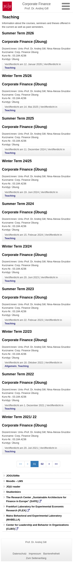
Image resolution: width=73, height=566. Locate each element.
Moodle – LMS (14, 481)
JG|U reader (13, 486)
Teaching (10, 67)
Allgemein (11, 366)
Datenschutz (19, 553)
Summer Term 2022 (18, 374)
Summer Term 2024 (18, 204)
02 (42, 463)
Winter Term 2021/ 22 (19, 417)
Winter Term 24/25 (17, 161)
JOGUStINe (13, 475)
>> (56, 463)
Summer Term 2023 (18, 289)
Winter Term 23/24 (17, 246)
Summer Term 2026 (18, 33)
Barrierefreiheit (51, 553)
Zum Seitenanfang (36, 558)
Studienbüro (13, 491)
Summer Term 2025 (18, 118)
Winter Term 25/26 (17, 76)
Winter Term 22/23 (17, 332)
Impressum (35, 553)
